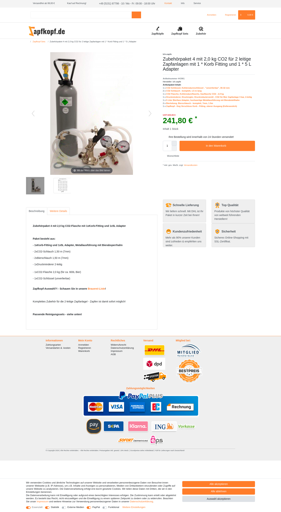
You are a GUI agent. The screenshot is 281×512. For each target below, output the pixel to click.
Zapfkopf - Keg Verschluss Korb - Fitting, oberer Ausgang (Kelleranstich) (201, 106)
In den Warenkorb (229, 145)
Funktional (113, 507)
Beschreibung (37, 210)
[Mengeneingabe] (167, 145)
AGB (113, 353)
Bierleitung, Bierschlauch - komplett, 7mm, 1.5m (189, 103)
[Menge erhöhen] (174, 142)
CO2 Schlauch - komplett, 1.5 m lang (183, 90)
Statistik (55, 507)
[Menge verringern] (174, 147)
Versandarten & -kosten (58, 347)
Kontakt (161, 3)
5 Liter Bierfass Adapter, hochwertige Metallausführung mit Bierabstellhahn (203, 99)
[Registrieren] (228, 14)
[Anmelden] (210, 14)
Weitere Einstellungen (133, 507)
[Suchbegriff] (81, 14)
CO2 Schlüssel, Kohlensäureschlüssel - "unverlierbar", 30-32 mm (198, 87)
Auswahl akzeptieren (218, 498)
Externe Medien (75, 507)
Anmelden (83, 344)
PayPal (96, 507)
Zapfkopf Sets (179, 33)
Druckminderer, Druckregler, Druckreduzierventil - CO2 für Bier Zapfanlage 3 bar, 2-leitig (209, 96)
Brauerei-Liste (96, 288)
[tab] (36, 211)
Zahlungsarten (53, 344)
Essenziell (37, 507)
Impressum (117, 350)
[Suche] (136, 14)
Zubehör (201, 33)
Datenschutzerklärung (122, 347)
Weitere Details (58, 210)
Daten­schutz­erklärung (141, 501)
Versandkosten (190, 165)
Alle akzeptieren (219, 484)
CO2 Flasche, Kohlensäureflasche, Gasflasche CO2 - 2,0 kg (195, 93)
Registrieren (84, 347)
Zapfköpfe (157, 33)
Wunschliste (171, 155)
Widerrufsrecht (118, 344)
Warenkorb (84, 350)
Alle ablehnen (218, 491)
